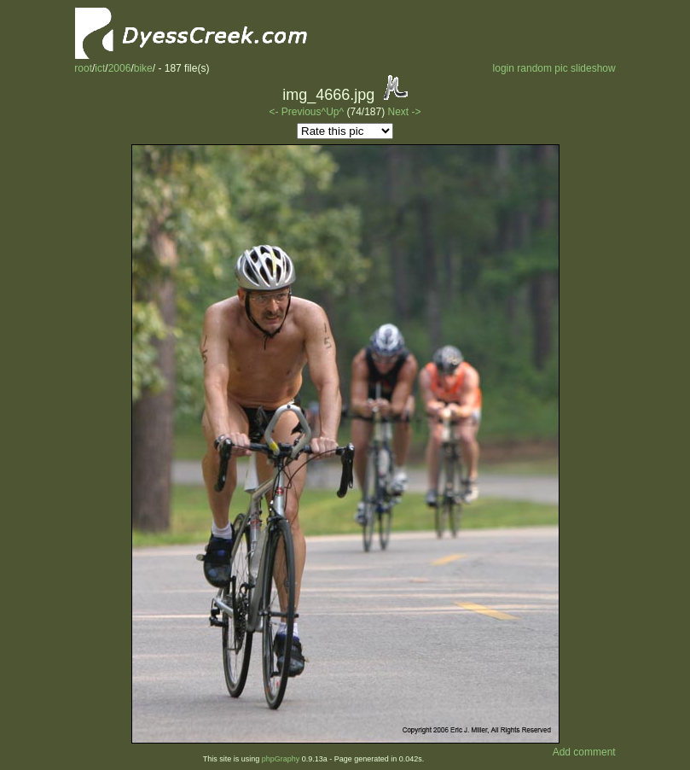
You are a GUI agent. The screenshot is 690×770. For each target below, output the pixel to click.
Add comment (584, 752)
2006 (119, 68)
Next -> (404, 112)
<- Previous (295, 112)
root (83, 68)
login (503, 68)
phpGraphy (281, 759)
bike (143, 68)
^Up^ (333, 112)
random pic (542, 68)
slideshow (593, 68)
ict (100, 68)
